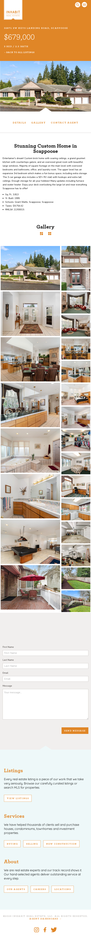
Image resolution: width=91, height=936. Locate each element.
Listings (13, 770)
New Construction (61, 844)
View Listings (18, 798)
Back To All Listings (20, 52)
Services (14, 816)
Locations (62, 889)
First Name (8, 647)
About (11, 861)
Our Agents (16, 889)
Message (7, 685)
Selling (32, 844)
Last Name (8, 660)
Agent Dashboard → (45, 919)
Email (5, 672)
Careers (39, 889)
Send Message (75, 731)
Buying (12, 844)
